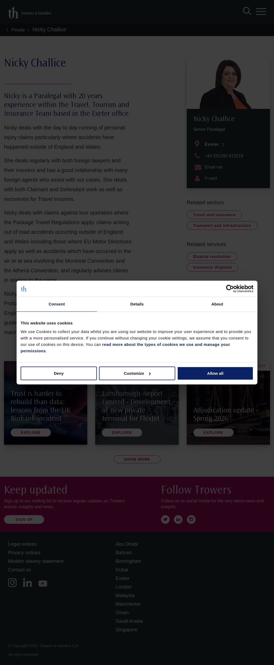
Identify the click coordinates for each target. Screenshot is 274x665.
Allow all (215, 373)
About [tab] (217, 304)
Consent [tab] (57, 304)
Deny (59, 373)
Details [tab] (137, 304)
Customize (137, 373)
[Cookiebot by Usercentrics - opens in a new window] (230, 289)
